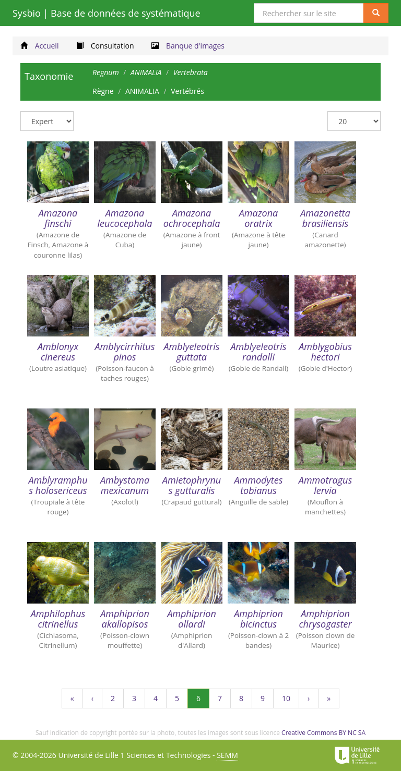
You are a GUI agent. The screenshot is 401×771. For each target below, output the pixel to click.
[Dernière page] (328, 698)
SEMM (227, 755)
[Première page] (72, 698)
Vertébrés (187, 91)
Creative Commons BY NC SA (323, 732)
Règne (103, 91)
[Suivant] (309, 698)
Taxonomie (49, 76)
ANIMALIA (142, 91)
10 (290, 700)
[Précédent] (92, 698)
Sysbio (106, 13)
